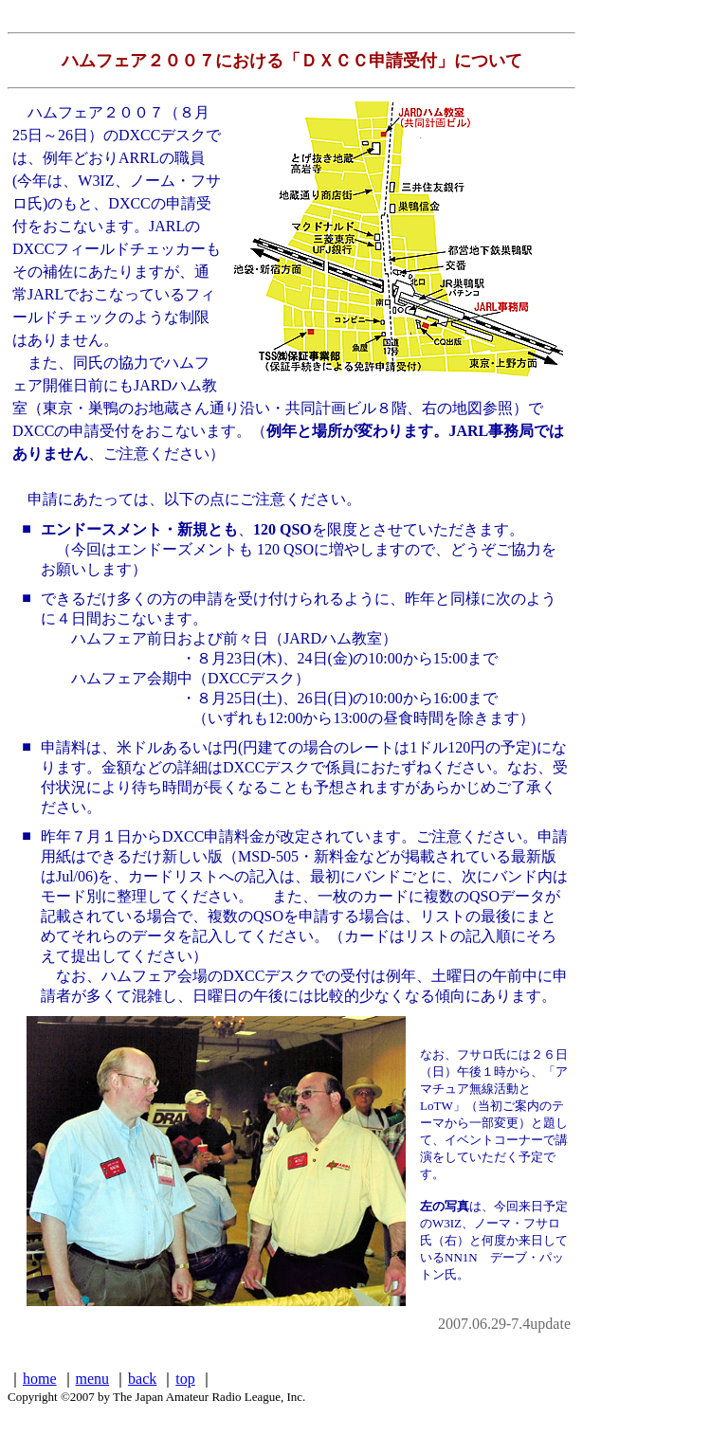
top (184, 1379)
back (142, 1379)
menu (93, 1379)
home (40, 1379)
